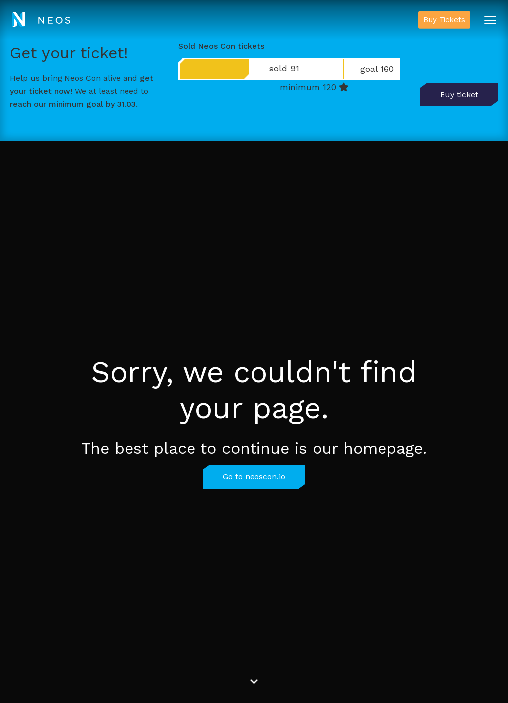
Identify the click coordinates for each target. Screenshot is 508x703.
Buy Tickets (444, 19)
